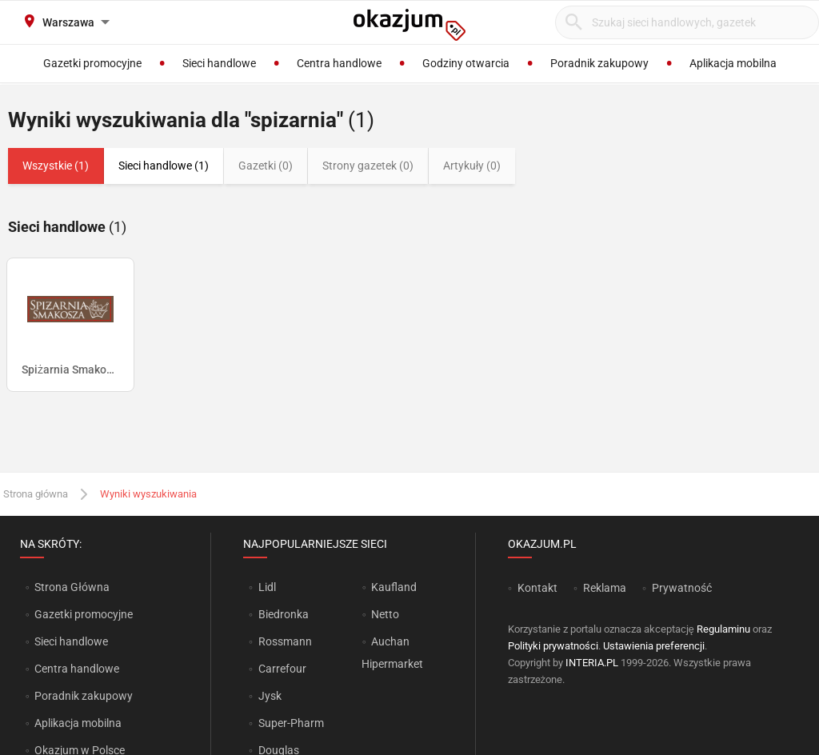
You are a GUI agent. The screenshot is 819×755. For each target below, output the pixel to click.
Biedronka (283, 614)
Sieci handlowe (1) (163, 165)
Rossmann (285, 641)
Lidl (267, 587)
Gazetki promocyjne (83, 614)
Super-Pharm (291, 723)
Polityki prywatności (553, 646)
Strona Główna (71, 587)
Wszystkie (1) (55, 165)
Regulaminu (723, 629)
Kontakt (537, 587)
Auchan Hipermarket (392, 652)
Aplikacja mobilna (78, 723)
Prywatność (682, 587)
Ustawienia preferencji (654, 646)
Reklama (604, 587)
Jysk (270, 695)
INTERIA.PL (591, 663)
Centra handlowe (76, 668)
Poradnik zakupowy (83, 695)
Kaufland (394, 587)
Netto (385, 614)
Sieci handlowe (71, 641)
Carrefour (282, 668)
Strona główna (35, 494)
